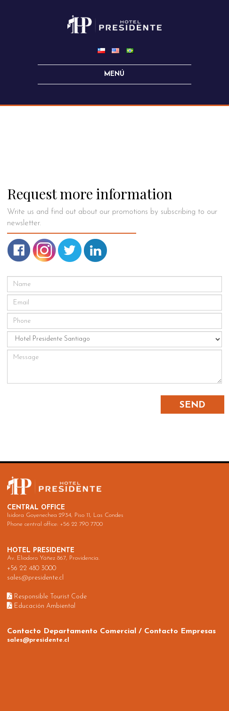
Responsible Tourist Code (47, 596)
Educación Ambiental (41, 606)
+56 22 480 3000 (31, 568)
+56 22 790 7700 (81, 524)
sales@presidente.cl (35, 577)
